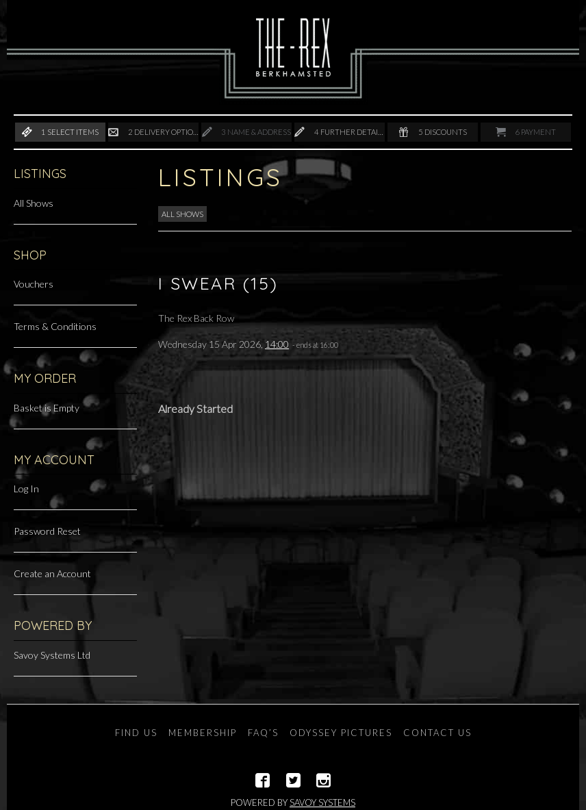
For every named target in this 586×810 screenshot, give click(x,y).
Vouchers (33, 284)
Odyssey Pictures (341, 732)
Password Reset (47, 531)
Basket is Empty (46, 408)
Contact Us (437, 732)
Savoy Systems (322, 802)
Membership (202, 732)
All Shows (33, 203)
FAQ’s (263, 732)
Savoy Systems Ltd (52, 655)
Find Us (136, 732)
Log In (26, 488)
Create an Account (52, 573)
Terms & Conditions (55, 326)
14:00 (277, 344)
